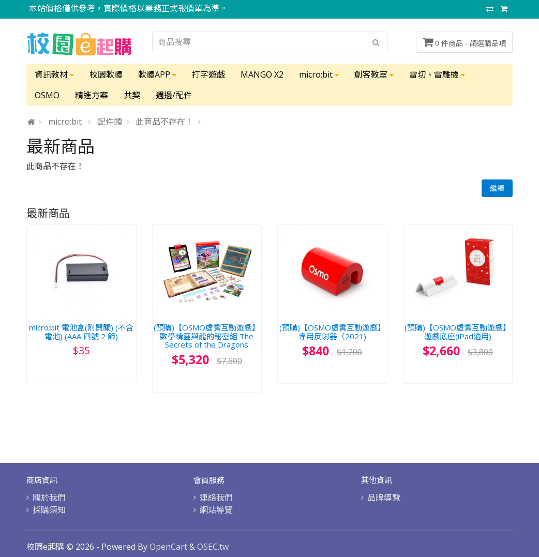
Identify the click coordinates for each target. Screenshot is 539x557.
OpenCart (168, 546)
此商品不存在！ (164, 121)
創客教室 (374, 74)
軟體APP (157, 74)
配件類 (109, 121)
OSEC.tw (213, 546)
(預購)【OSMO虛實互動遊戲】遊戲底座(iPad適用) (458, 331)
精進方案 (91, 95)
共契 (132, 95)
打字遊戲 (208, 74)
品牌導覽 (383, 497)
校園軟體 (106, 74)
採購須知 (49, 510)
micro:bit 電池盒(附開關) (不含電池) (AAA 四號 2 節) (81, 331)
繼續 (497, 188)
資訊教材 (54, 74)
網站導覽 (216, 510)
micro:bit (319, 74)
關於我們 (49, 497)
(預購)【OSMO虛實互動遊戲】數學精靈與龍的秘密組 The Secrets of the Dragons (207, 336)
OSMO (47, 95)
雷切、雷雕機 (437, 74)
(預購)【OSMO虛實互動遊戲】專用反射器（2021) (332, 331)
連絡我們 (216, 497)
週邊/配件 (174, 95)
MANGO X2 (262, 74)
